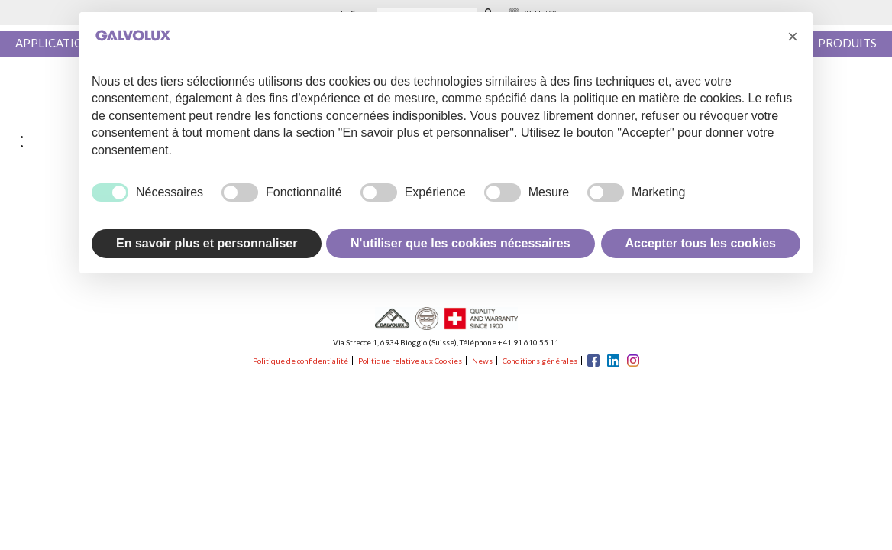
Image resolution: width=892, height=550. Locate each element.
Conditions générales (540, 360)
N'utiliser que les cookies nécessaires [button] (460, 243)
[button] (792, 36)
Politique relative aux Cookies (410, 360)
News (482, 360)
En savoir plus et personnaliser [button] (206, 243)
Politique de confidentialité (300, 360)
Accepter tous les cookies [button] (700, 243)
